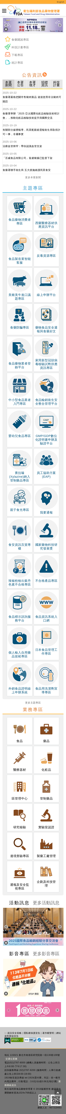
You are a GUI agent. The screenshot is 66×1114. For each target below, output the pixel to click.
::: (5, 1033)
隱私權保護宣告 (32, 1033)
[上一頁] (6, 927)
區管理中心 (20, 788)
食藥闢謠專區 (17, 39)
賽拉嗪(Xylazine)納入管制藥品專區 (19, 466)
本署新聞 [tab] (8, 84)
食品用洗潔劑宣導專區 (46, 678)
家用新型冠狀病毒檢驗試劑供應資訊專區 (46, 353)
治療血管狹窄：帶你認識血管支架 (22, 146)
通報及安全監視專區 (19, 876)
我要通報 (46, 500)
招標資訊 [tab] (44, 84)
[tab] (28, 30)
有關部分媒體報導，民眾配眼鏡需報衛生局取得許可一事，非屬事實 (31, 132)
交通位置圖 (11, 1059)
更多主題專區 (33, 702)
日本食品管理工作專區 (46, 641)
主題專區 (33, 188)
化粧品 (46, 759)
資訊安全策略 (14, 1033)
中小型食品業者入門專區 (19, 390)
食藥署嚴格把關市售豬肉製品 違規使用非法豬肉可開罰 (32, 99)
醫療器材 (20, 759)
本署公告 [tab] (20, 84)
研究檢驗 (20, 817)
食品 (20, 731)
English (60, 2)
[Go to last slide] (6, 25)
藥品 (46, 731)
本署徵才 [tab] (32, 84)
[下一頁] (60, 25)
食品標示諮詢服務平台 (19, 606)
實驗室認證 (46, 817)
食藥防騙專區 (19, 317)
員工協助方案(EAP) (46, 464)
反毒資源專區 (46, 245)
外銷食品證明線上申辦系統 (19, 678)
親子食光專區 (20, 499)
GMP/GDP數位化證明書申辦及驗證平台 (46, 427)
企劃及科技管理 (46, 875)
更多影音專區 (46, 953)
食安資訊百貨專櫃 (19, 534)
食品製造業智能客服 (19, 248)
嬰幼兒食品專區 (19, 424)
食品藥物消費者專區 (19, 211)
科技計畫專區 (17, 47)
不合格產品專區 (46, 568)
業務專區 (33, 709)
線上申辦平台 (46, 283)
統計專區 (14, 62)
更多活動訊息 (46, 902)
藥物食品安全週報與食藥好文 (46, 319)
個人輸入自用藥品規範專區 (19, 642)
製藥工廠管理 (46, 846)
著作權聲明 (48, 1033)
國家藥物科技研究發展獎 (46, 534)
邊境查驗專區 (19, 846)
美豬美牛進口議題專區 (19, 284)
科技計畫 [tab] (56, 84)
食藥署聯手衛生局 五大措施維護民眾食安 (27, 170)
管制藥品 (46, 788)
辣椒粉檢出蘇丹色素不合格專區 (19, 570)
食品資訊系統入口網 (46, 606)
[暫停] (6, 29)
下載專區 (14, 55)
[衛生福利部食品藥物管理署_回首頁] (34, 10)
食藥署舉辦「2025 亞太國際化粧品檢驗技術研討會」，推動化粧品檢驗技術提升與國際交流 (31, 115)
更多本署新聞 (33, 177)
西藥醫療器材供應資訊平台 (46, 213)
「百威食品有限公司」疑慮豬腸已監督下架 (28, 158)
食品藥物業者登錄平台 (19, 353)
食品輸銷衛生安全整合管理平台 (46, 390)
